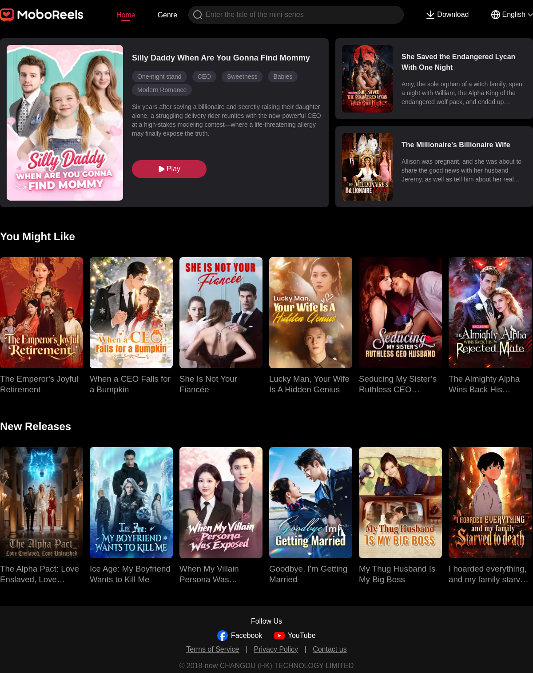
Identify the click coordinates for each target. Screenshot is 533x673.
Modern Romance (162, 89)
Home (125, 15)
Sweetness (242, 76)
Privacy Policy (276, 649)
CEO (204, 76)
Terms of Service (212, 649)
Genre (167, 15)
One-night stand (159, 76)
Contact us (329, 649)
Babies (282, 76)
